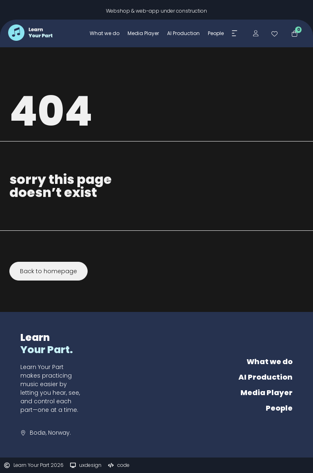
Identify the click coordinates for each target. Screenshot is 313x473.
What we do (270, 361)
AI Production (265, 377)
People (279, 408)
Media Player (266, 392)
